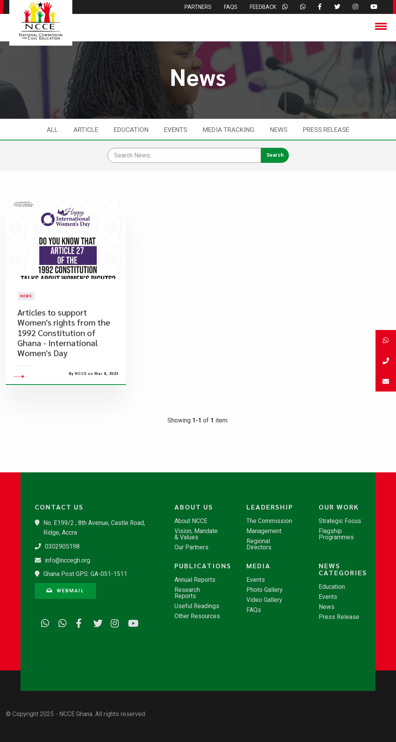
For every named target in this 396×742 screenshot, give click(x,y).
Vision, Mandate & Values (196, 534)
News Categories (343, 569)
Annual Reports (194, 580)
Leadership (269, 506)
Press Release (326, 129)
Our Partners (191, 547)
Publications (201, 565)
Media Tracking (228, 129)
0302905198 (62, 546)
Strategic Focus (340, 521)
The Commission (269, 521)
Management (264, 531)
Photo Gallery (264, 590)
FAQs (253, 610)
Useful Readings (196, 606)
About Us (193, 506)
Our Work (339, 506)
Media (258, 565)
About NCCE (190, 521)
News (278, 129)
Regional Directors (258, 544)
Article (85, 129)
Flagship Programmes (336, 534)
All (52, 129)
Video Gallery (264, 600)
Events (175, 129)
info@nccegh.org (67, 560)
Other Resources (197, 616)
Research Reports (187, 593)
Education (131, 129)
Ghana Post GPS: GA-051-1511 (85, 574)
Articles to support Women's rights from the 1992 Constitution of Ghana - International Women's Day (63, 352)
